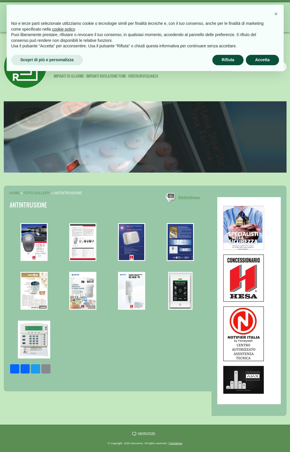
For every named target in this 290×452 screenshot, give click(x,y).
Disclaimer (175, 443)
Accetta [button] (262, 59)
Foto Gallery (37, 193)
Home (15, 193)
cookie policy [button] (63, 29)
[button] (276, 13)
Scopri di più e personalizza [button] (47, 59)
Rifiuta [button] (228, 59)
